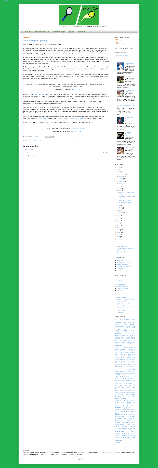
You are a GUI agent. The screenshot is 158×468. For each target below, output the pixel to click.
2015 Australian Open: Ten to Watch (129, 119)
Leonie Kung (126, 387)
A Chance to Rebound (123, 304)
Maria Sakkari (125, 394)
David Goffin (132, 351)
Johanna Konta (131, 375)
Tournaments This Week (41, 32)
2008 (118, 239)
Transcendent (120, 290)
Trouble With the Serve (124, 200)
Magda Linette (118, 392)
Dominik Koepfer (119, 356)
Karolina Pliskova (126, 380)
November (122, 176)
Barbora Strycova (125, 337)
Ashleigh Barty (129, 333)
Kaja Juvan (129, 378)
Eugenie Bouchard (120, 361)
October (121, 178)
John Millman (127, 376)
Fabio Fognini (131, 361)
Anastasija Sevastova (120, 327)
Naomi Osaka (120, 405)
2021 (118, 169)
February (121, 210)
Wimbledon (119, 441)
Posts (118, 40)
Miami (117, 402)
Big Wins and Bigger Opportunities (126, 300)
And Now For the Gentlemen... (129, 91)
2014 (118, 225)
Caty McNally (132, 345)
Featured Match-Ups (58, 32)
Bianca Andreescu (130, 338)
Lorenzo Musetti (126, 389)
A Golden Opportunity (122, 308)
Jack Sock (128, 371)
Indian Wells (119, 371)
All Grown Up (120, 268)
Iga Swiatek (131, 369)
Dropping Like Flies (122, 280)
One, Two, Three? (130, 147)
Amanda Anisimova (56, 139)
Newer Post (26, 153)
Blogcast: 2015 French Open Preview (129, 134)
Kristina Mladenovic (125, 385)
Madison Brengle (123, 390)
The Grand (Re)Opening (35, 40)
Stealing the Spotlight (122, 251)
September (122, 181)
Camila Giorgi (127, 340)
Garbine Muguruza (130, 366)
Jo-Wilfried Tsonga (121, 375)
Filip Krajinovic (129, 362)
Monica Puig (124, 403)
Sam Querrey (127, 419)
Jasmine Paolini (122, 373)
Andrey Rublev (131, 327)
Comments (120, 43)
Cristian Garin (132, 347)
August (121, 183)
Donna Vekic (127, 356)
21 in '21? (119, 270)
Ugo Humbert (128, 435)
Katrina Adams (123, 382)
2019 (118, 215)
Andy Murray (64, 139)
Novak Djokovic (122, 408)
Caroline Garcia (121, 344)
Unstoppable (120, 312)
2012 (118, 230)
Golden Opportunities (122, 264)
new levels (71, 118)
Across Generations (122, 302)
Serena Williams (122, 423)
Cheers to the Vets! (130, 77)
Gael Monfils (119, 366)
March (120, 208)
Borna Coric (118, 340)
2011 (118, 232)
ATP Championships (122, 319)
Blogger (82, 459)
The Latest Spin (26, 32)
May (120, 190)
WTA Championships (129, 439)
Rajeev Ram (124, 414)
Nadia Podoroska (131, 403)
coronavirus (70, 139)
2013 (118, 227)
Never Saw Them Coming (124, 306)
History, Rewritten (121, 253)
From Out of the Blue (122, 288)
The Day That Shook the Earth (125, 248)
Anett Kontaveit (131, 330)
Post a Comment (29, 149)
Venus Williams (125, 437)
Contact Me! (81, 32)
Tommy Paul (39, 140)
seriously (60, 118)
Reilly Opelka (132, 414)
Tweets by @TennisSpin (121, 55)
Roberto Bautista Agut (122, 416)
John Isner (119, 377)
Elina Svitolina (124, 359)
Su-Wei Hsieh (124, 430)
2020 (118, 172)
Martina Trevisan (131, 398)
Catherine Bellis (125, 345)
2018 (118, 218)
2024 (118, 167)
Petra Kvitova (124, 412)
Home (66, 153)
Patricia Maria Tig (127, 409)
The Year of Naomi (122, 310)
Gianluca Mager (118, 368)
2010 (118, 234)
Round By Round (121, 278)
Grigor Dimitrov (127, 368)
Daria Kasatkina (124, 351)
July (120, 186)
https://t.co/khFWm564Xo (78, 128)
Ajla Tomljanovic (40, 139)
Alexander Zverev (120, 322)
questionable (79, 118)
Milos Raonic (126, 402)
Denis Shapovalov (130, 352)
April (120, 205)
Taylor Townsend (127, 431)
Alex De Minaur (130, 321)
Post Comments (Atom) (36, 156)
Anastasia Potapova (130, 326)
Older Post (106, 153)
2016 (118, 220)
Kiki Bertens (91, 139)
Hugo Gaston (123, 369)
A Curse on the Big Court (123, 262)
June (120, 188)
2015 (118, 223)
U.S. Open (121, 435)
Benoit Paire (122, 338)
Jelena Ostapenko (131, 373)
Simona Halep (125, 424)
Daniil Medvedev (127, 349)
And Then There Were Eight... (125, 266)
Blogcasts (71, 32)
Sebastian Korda (130, 420)
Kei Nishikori (131, 382)
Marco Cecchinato (126, 392)
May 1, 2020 (78, 131)
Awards (129, 335)
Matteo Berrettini (98, 139)
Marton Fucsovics (120, 400)
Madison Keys (131, 390)
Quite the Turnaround (122, 282)
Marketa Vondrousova (121, 398)
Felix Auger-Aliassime (120, 362)
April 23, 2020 (76, 89)
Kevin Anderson (119, 384)
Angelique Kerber (122, 332)
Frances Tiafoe (122, 364)
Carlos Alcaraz (130, 342)
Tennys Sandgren (31, 140)
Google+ (6, 0)
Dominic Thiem (131, 354)
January (121, 212)
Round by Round (121, 246)
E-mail (50, 454)
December (122, 174)
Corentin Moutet (125, 347)
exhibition (88, 101)
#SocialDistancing (41, 118)
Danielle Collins (83, 139)
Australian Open (120, 335)
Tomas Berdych (126, 433)
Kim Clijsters (128, 384)
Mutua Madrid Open (40, 94)
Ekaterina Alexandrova (125, 357)
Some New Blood (121, 284)
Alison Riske (48, 139)
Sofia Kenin (125, 426)
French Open (131, 364)
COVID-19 (76, 139)
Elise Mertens (132, 359)
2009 (118, 237)
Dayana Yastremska (120, 352)
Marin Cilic (131, 397)
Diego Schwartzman (120, 354)
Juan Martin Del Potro (125, 377)
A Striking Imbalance (122, 286)
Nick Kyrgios (131, 405)
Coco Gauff (118, 347)
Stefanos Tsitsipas (127, 428)
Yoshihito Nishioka (128, 440)
